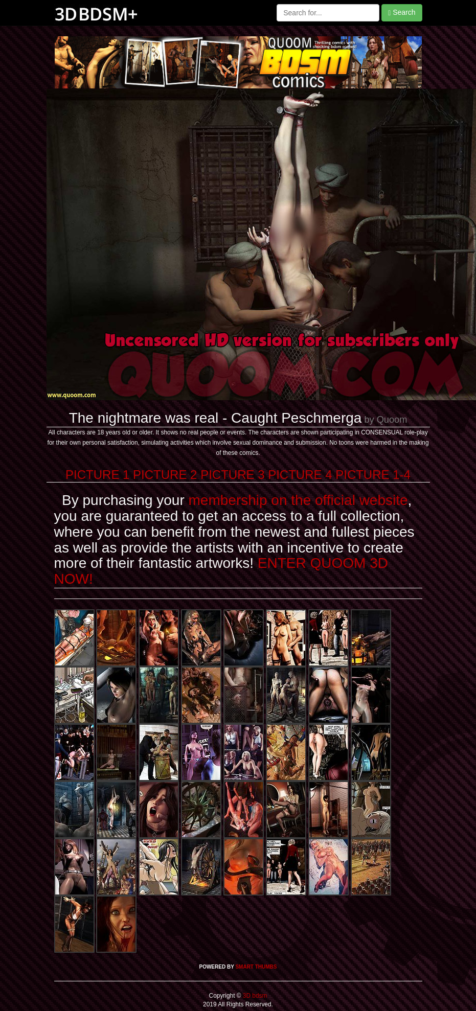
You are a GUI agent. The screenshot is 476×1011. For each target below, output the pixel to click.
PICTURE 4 (300, 474)
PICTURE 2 (165, 474)
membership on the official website (298, 500)
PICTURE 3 (232, 474)
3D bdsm (254, 995)
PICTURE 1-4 (373, 474)
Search (401, 12)
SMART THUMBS (256, 967)
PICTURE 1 (97, 474)
